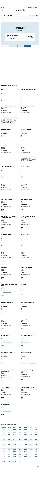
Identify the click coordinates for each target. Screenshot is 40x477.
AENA (36, 15)
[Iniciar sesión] (35, 7)
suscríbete (29, 7)
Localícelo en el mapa (7, 95)
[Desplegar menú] (2, 10)
